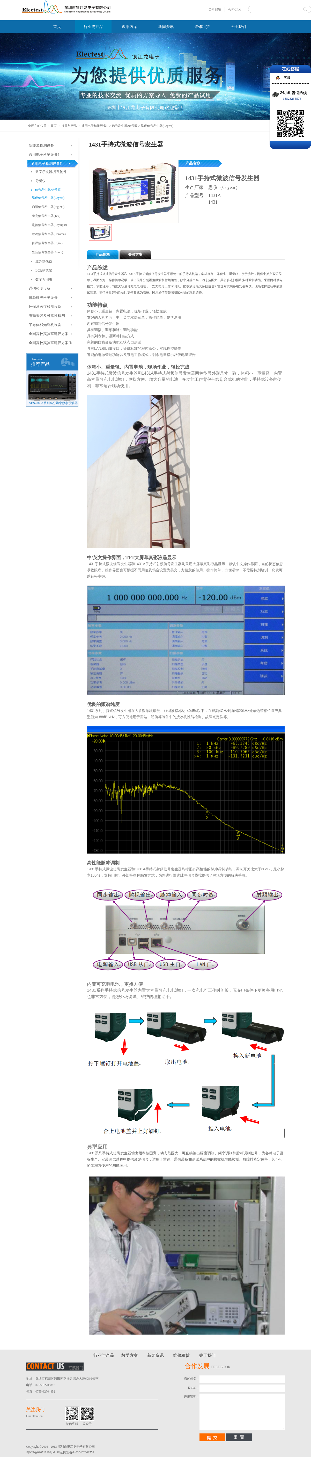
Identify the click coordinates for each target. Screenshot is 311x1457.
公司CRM (234, 9)
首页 (57, 27)
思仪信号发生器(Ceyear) (157, 126)
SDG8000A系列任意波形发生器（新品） (53, 403)
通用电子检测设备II (95, 126)
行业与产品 (69, 126)
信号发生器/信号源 (124, 126)
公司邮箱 (215, 9)
